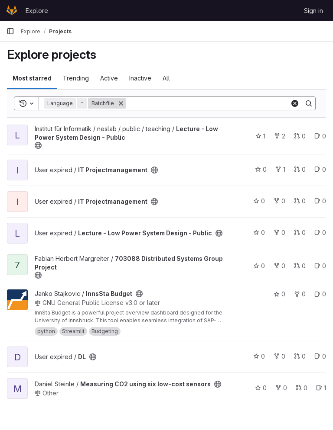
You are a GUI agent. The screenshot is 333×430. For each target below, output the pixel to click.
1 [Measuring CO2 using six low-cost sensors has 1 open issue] (321, 387)
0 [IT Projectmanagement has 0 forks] (279, 201)
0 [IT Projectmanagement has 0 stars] (261, 169)
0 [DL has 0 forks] (279, 356)
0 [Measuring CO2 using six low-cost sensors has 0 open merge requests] (301, 387)
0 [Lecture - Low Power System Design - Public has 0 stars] (259, 232)
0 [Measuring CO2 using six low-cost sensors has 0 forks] (281, 387)
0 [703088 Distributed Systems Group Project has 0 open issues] (320, 266)
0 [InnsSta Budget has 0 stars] (279, 294)
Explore (37, 10)
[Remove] (121, 103)
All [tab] (166, 78)
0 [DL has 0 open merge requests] (300, 356)
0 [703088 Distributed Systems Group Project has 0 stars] (259, 266)
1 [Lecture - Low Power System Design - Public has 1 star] (260, 136)
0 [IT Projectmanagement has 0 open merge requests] (300, 169)
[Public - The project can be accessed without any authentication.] (38, 145)
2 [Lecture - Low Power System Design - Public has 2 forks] (279, 136)
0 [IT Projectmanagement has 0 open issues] (320, 169)
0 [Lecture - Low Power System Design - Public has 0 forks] (279, 232)
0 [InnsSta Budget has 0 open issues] (320, 294)
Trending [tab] (76, 78)
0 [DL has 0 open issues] (320, 356)
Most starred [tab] (32, 78)
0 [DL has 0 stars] (259, 356)
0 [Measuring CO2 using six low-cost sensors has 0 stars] (261, 387)
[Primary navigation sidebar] (10, 31)
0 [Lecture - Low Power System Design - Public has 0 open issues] (320, 136)
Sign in (313, 10)
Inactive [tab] (140, 78)
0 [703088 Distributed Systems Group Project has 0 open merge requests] (300, 266)
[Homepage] (12, 10)
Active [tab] (109, 78)
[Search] (208, 103)
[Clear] (295, 103)
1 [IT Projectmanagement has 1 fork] (280, 169)
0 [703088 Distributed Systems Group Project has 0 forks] (279, 266)
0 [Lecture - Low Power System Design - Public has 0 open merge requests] (300, 136)
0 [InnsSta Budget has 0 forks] (300, 294)
